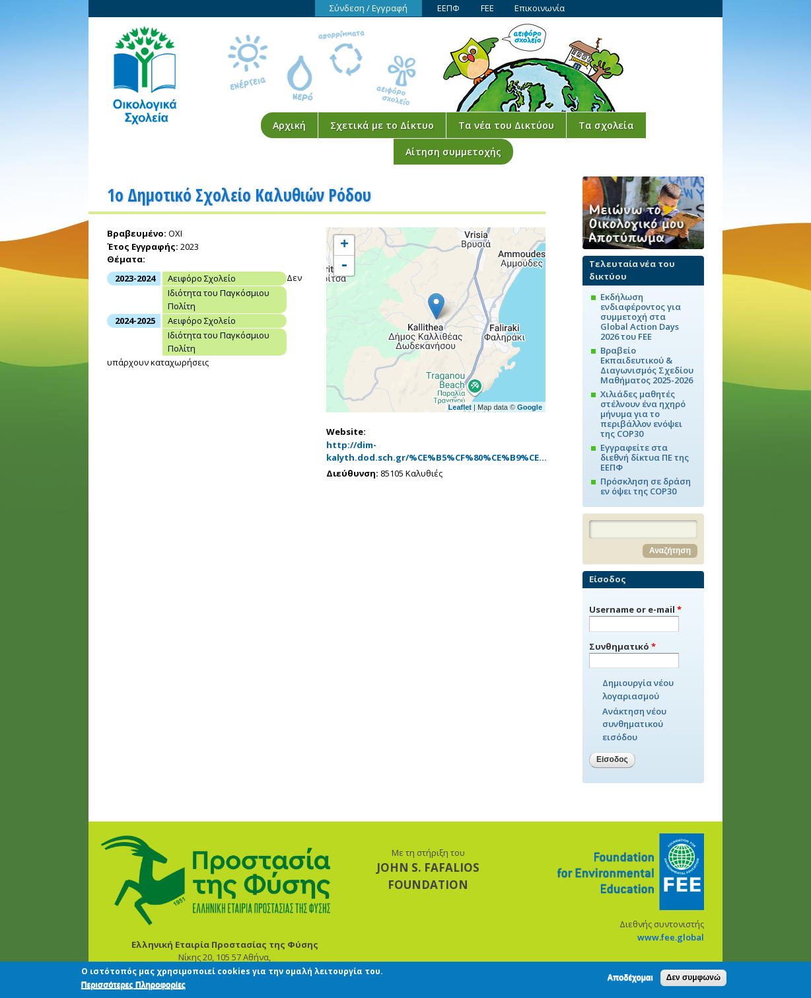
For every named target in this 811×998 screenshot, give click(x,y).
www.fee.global (670, 937)
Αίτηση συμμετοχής (453, 151)
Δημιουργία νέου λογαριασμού (638, 689)
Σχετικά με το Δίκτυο (382, 125)
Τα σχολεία (606, 125)
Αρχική (289, 125)
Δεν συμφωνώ (693, 977)
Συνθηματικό (622, 646)
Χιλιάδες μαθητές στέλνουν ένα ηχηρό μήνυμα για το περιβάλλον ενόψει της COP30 (643, 414)
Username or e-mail (635, 609)
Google (529, 407)
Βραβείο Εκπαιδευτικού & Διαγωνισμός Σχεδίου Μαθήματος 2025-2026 (646, 365)
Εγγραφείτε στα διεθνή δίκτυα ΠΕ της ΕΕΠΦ (644, 457)
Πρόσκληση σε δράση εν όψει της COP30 (645, 486)
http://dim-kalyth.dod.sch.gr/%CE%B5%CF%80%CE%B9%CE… (436, 451)
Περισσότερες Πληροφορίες (133, 984)
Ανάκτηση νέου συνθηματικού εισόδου (634, 724)
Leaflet (460, 407)
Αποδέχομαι (629, 977)
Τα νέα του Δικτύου (506, 125)
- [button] (344, 266)
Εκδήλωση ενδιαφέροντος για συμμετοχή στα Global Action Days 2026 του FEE (640, 316)
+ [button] (344, 245)
